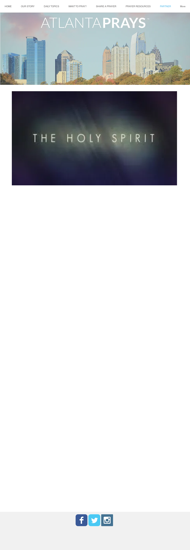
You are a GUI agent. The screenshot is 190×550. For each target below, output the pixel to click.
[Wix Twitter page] (94, 520)
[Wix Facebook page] (81, 520)
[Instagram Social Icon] (107, 520)
